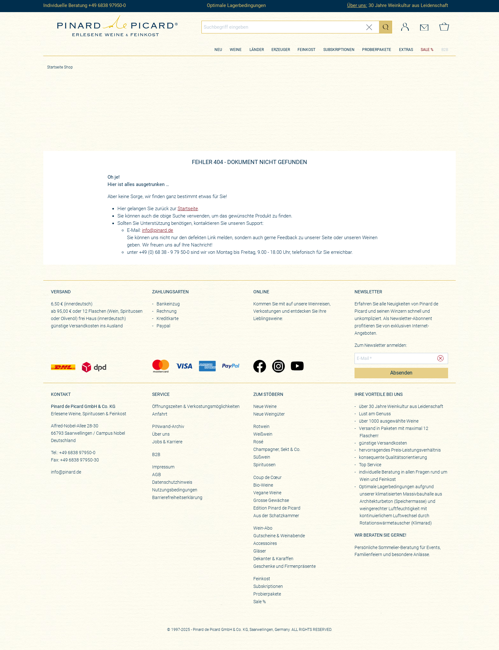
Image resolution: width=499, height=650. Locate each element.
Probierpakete (376, 49)
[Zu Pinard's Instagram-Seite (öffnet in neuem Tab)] (278, 367)
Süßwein (261, 457)
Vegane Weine (267, 492)
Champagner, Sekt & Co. (276, 449)
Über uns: (357, 5)
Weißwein (262, 434)
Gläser (259, 551)
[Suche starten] (385, 27)
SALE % (427, 49)
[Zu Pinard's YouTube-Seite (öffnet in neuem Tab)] (297, 367)
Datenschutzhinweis (172, 482)
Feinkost (306, 49)
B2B (444, 49)
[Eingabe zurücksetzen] (369, 27)
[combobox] (296, 27)
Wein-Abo (262, 528)
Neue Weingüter (269, 414)
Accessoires (265, 543)
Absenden (401, 373)
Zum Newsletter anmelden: (381, 345)
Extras (406, 49)
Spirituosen (264, 464)
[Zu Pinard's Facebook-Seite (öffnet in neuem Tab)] (259, 367)
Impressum (163, 466)
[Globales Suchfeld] (290, 27)
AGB (156, 474)
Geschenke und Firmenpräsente (284, 566)
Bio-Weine (263, 485)
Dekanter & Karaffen (273, 558)
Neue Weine (265, 406)
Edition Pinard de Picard (276, 508)
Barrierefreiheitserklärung (177, 497)
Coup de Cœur (267, 477)
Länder (257, 49)
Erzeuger (280, 49)
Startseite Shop (60, 67)
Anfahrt (159, 414)
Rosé (258, 441)
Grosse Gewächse (271, 500)
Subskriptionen (339, 49)
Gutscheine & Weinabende (279, 535)
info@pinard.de (157, 230)
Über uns (161, 434)
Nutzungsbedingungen (174, 489)
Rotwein (261, 426)
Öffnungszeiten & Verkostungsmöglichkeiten (196, 406)
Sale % (259, 601)
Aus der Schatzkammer (276, 515)
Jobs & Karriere (167, 441)
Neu (218, 49)
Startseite (188, 208)
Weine (236, 49)
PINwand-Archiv (168, 426)
